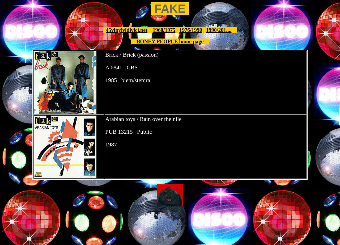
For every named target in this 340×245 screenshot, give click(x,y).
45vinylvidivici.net (126, 30)
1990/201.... (219, 30)
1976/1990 (190, 30)
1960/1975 (164, 30)
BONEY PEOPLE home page (170, 41)
